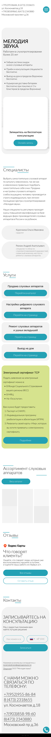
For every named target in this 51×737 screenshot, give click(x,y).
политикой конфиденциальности (17, 665)
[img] (46, 9)
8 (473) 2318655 (18, 699)
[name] (13, 639)
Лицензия (7, 668)
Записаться (25, 647)
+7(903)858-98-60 (20, 713)
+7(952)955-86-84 (20, 694)
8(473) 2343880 (18, 719)
